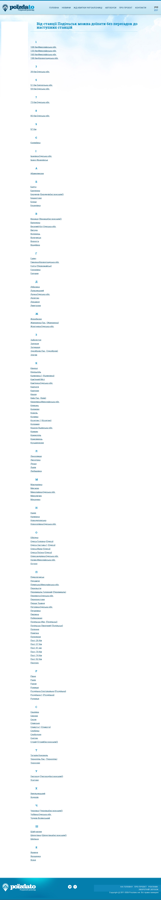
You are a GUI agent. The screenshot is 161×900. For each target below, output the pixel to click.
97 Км (33, 129)
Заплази (34, 343)
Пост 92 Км (36, 659)
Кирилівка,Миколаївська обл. (44, 401)
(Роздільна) (60, 691)
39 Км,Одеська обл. (40, 71)
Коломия (35, 424)
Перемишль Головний (41, 592)
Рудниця (34, 698)
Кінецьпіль (35, 372)
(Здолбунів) (52, 350)
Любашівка (36, 471)
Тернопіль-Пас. (37, 759)
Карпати (34, 386)
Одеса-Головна (37, 541)
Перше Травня (37, 603)
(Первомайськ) (44, 266)
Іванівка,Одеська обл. (41, 156)
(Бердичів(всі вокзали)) (52, 194)
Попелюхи (35, 636)
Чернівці (34, 810)
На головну (126, 887)
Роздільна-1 (36, 694)
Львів (33, 467)
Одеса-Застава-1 (38, 545)
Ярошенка (35, 856)
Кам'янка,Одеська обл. (41, 383)
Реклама (153, 887)
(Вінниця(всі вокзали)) (50, 218)
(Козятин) (46, 420)
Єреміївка (35, 142)
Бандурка (35, 190)
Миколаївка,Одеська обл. (42, 492)
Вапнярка (35, 222)
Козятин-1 (35, 420)
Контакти (140, 7)
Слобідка (34, 730)
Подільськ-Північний (40, 625)
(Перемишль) (59, 592)
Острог (34, 563)
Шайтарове (36, 831)
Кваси (33, 394)
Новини (66, 7)
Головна (54, 7)
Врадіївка (35, 245)
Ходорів (34, 797)
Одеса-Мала (36, 548)
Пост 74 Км (36, 655)
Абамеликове (37, 173)
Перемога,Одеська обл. (42, 595)
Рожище (34, 687)
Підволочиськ (37, 577)
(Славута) (46, 727)
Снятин (34, 738)
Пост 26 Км (36, 640)
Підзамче (35, 580)
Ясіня (33, 859)
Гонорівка (35, 269)
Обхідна (34, 537)
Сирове (34, 715)
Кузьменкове (37, 442)
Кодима (34, 416)
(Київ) (43, 398)
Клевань (34, 405)
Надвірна (35, 516)
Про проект (125, 7)
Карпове (34, 390)
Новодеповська (38, 520)
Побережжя (36, 618)
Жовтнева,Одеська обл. (42, 326)
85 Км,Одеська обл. (40, 115)
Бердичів (35, 194)
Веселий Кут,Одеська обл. (43, 226)
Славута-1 (35, 727)
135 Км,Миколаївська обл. (43, 50)
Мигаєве (34, 488)
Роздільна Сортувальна (42, 691)
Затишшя (35, 347)
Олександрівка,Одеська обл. (44, 556)
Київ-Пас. (35, 398)
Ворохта (34, 241)
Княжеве (34, 409)
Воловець (35, 233)
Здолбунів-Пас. (38, 350)
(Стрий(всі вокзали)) (47, 741)
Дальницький (37, 290)
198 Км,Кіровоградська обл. (44, 58)
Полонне (34, 629)
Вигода (34, 230)
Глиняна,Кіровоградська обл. (44, 262)
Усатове (34, 780)
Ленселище (36, 456)
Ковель (34, 412)
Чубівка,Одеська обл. (40, 814)
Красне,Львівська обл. (41, 427)
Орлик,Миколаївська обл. (43, 559)
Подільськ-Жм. (37, 621)
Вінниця (34, 218)
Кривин (34, 431)
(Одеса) (49, 541)
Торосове (35, 762)
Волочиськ (35, 237)
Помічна (34, 633)
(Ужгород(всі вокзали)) (51, 776)
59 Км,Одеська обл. (40, 88)
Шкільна (34, 838)
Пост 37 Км (36, 644)
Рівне (33, 676)
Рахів (33, 679)
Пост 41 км (36, 647)
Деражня (35, 301)
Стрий (33, 741)
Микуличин (36, 495)
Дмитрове (35, 305)
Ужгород (34, 776)
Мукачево (35, 499)
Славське (35, 723)
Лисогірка (35, 459)
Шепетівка (35, 835)
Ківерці (34, 368)
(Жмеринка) (53, 322)
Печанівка (35, 610)
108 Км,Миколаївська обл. (43, 47)
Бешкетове (36, 198)
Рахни (33, 683)
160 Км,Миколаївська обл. (43, 54)
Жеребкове (36, 319)
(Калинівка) (48, 375)
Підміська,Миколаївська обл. (44, 584)
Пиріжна (34, 614)
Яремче (34, 852)
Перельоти (35, 588)
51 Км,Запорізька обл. (41, 85)
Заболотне (35, 339)
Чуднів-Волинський (40, 818)
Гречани (34, 273)
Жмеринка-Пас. (38, 322)
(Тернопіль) (51, 759)
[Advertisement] (14, 59)
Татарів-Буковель (39, 755)
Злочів (33, 354)
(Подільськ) (51, 621)
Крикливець (36, 439)
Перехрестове (37, 599)
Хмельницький (37, 793)
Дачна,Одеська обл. (40, 294)
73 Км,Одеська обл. (40, 102)
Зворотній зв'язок (149, 889)
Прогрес (34, 662)
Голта (33, 266)
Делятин (34, 297)
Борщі (33, 201)
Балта (33, 186)
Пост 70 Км (36, 651)
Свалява (34, 712)
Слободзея (35, 734)
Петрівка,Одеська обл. (41, 606)
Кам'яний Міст (37, 379)
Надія (33, 512)
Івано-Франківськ (39, 160)
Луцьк (33, 463)
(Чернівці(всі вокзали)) (51, 810)
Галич (33, 258)
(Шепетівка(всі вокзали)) (54, 835)
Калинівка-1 (36, 375)
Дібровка (35, 286)
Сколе (33, 719)
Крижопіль (35, 435)
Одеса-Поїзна (37, 552)
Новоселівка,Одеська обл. (43, 524)
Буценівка (35, 205)
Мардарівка (36, 484)
